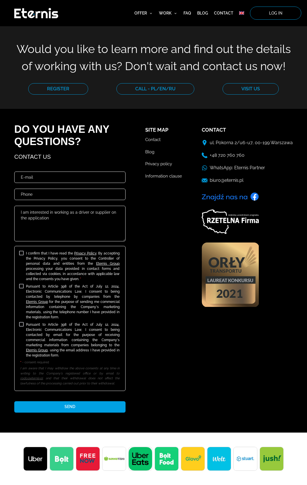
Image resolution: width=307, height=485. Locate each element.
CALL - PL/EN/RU (155, 88)
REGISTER (58, 88)
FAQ (187, 13)
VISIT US (250, 88)
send (69, 406)
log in (275, 13)
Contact (223, 13)
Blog (202, 13)
